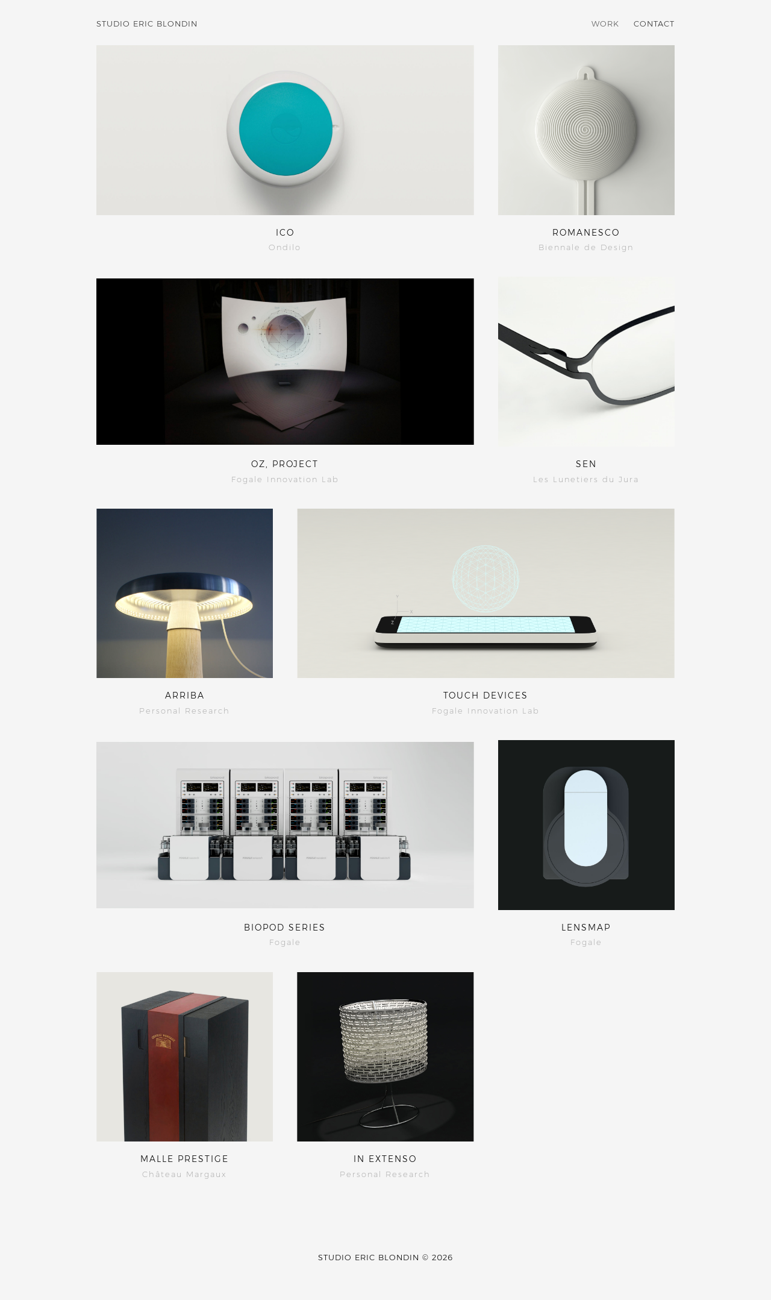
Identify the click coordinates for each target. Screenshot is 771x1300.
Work (605, 23)
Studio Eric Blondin (147, 23)
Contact (654, 23)
